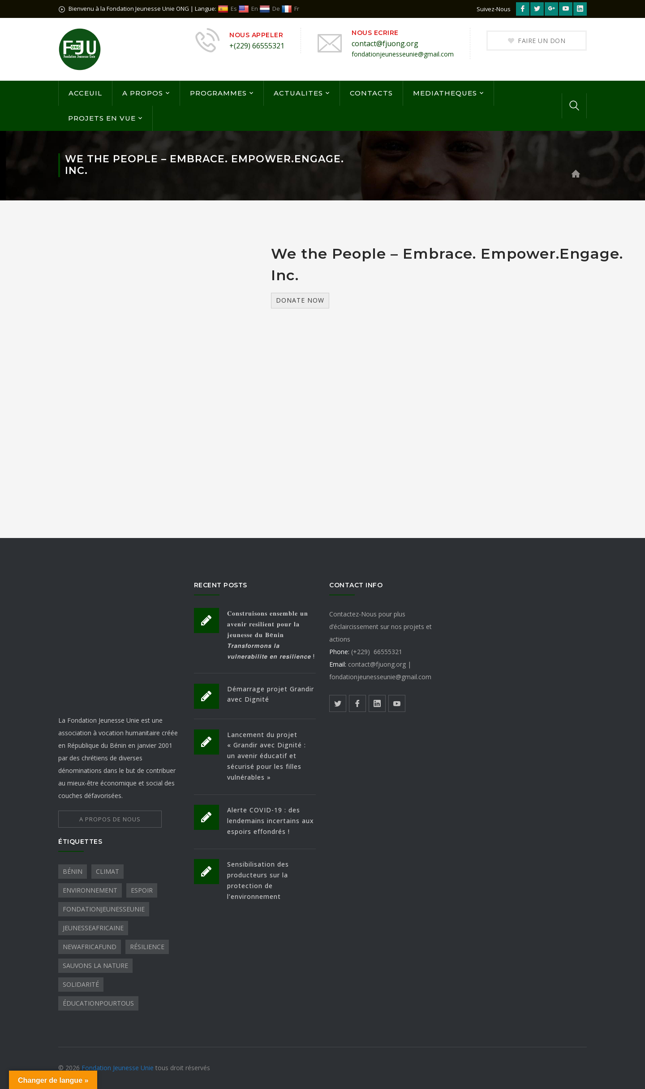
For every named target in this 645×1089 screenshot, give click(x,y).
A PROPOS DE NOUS (110, 819)
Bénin (72, 871)
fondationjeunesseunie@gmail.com (403, 54)
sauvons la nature (95, 965)
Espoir (142, 890)
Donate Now (300, 300)
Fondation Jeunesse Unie (118, 1067)
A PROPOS (142, 93)
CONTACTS (371, 93)
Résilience (147, 946)
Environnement (90, 890)
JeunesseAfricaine (93, 928)
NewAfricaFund (89, 946)
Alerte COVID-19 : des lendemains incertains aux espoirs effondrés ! (270, 821)
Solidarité (81, 984)
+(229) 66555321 (256, 46)
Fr (290, 8)
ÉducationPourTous (98, 1003)
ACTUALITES (298, 93)
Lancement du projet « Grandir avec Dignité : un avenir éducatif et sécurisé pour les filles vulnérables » (266, 756)
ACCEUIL (85, 93)
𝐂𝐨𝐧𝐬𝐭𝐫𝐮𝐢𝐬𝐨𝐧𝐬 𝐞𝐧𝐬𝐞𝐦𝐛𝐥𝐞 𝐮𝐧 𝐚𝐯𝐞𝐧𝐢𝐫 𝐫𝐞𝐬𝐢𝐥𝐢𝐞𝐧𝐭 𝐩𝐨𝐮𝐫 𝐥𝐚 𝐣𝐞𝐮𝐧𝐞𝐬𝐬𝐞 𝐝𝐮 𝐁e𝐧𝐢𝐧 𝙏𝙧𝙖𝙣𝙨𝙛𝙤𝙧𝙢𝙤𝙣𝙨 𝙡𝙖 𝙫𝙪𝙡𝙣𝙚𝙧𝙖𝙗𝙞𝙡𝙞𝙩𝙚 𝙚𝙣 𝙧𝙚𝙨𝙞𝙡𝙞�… (271, 634)
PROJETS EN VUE (102, 118)
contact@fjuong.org (385, 43)
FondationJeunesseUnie (104, 909)
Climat (107, 871)
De (269, 8)
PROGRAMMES (218, 93)
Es (227, 8)
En (248, 8)
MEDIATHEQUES (445, 93)
